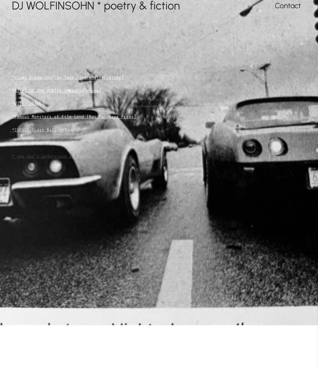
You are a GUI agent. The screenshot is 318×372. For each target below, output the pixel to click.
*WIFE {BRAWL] (28, 103)
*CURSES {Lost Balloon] (39, 129)
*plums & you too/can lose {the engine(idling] (68, 77)
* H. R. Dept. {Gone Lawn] (43, 143)
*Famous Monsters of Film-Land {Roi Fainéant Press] (74, 116)
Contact (288, 5)
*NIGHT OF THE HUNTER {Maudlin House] (56, 90)
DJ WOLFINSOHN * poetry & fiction (96, 5)
